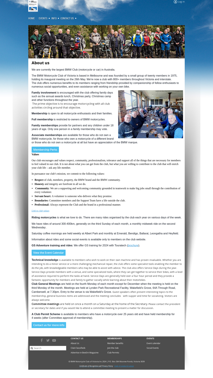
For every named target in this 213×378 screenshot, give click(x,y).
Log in (181, 1)
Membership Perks (45, 149)
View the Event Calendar (48, 252)
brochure (133, 245)
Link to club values (40, 211)
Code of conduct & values (124, 366)
